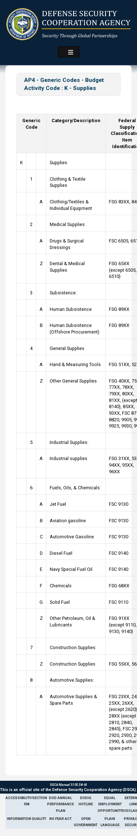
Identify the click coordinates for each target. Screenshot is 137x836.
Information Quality (26, 819)
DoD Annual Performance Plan (60, 804)
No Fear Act (60, 819)
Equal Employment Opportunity (110, 804)
